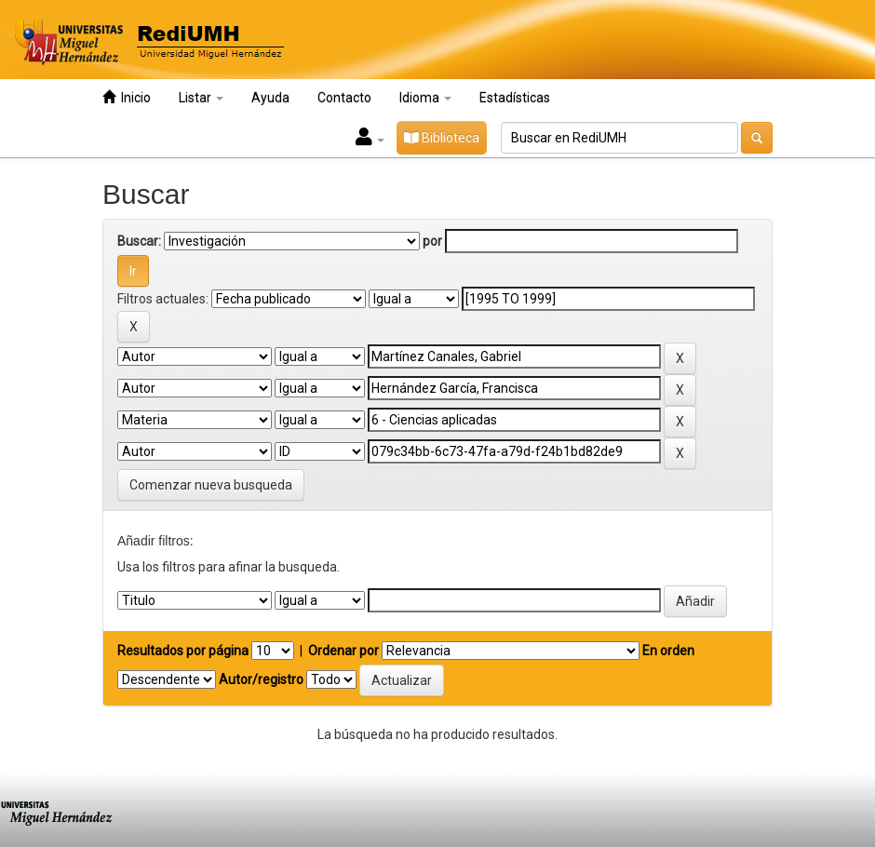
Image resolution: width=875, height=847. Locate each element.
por (432, 241)
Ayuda (270, 97)
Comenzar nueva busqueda (210, 484)
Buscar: (139, 241)
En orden (668, 650)
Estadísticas (514, 97)
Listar (201, 97)
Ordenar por (343, 650)
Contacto (344, 97)
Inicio (126, 97)
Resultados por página (183, 650)
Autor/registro (261, 679)
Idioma (425, 97)
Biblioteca (441, 137)
